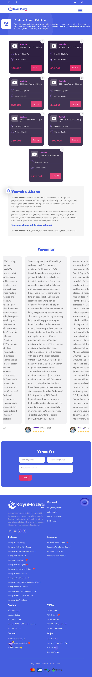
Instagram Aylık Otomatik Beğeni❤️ (21, 576)
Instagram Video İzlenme (17, 580)
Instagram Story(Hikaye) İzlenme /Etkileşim (24, 589)
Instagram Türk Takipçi (16, 549)
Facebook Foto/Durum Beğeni (58, 553)
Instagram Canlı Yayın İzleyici (19, 584)
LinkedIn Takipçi (53, 659)
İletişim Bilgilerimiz (54, 514)
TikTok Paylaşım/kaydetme (57, 635)
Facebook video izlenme (56, 562)
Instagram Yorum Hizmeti (18, 593)
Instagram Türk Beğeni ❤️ (18, 567)
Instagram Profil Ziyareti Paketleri (20, 602)
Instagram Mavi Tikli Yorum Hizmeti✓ (22, 598)
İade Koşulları (52, 519)
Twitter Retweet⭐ (15, 654)
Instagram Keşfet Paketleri (18, 607)
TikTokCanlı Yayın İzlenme (57, 630)
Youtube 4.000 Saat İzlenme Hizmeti (21, 630)
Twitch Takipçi (52, 645)
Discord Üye (51, 654)
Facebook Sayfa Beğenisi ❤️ (57, 549)
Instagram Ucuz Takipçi (17, 562)
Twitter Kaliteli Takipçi (16, 645)
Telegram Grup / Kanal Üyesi (58, 650)
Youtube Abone (14, 617)
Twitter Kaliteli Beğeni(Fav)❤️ (19, 650)
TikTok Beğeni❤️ (53, 622)
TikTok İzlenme (53, 626)
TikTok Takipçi (52, 617)
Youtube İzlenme (14, 635)
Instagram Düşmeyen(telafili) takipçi (21, 558)
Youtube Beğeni (14, 622)
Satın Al (36, 67)
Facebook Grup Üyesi (55, 558)
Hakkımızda (51, 527)
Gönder (25, 478)
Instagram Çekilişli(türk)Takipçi (19, 553)
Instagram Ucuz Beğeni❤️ (18, 571)
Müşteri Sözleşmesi (54, 523)
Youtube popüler (14, 626)
